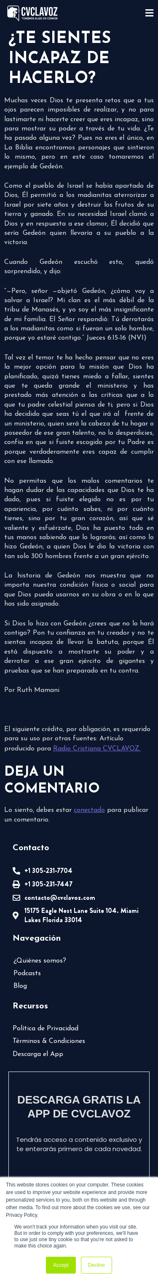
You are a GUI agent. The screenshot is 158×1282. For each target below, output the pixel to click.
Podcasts (27, 973)
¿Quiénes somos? (39, 961)
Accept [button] (61, 1265)
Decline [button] (96, 1265)
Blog (20, 986)
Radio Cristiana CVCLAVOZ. (97, 748)
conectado (89, 810)
